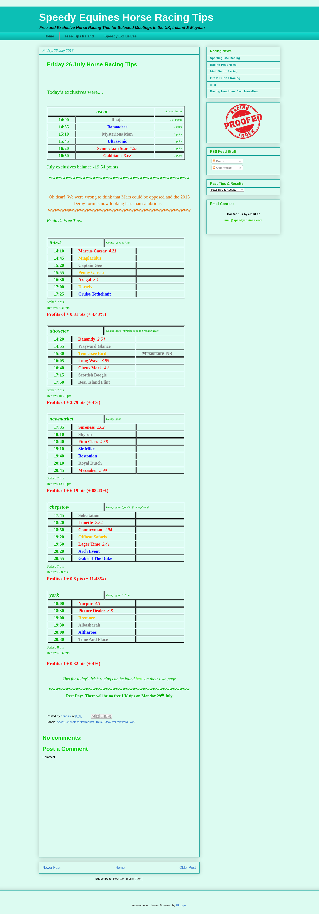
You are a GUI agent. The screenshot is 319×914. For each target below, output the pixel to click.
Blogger (181, 905)
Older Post (188, 867)
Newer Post (51, 867)
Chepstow (72, 722)
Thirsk (99, 722)
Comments (222, 167)
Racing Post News (223, 64)
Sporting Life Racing (225, 58)
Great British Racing (225, 78)
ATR (213, 84)
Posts (219, 161)
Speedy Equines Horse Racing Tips (126, 17)
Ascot (60, 722)
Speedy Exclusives (120, 36)
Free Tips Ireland (79, 36)
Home (49, 36)
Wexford (122, 722)
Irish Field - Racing (224, 71)
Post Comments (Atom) (128, 878)
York (132, 722)
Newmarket (87, 722)
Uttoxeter (110, 722)
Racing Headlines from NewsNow (234, 91)
